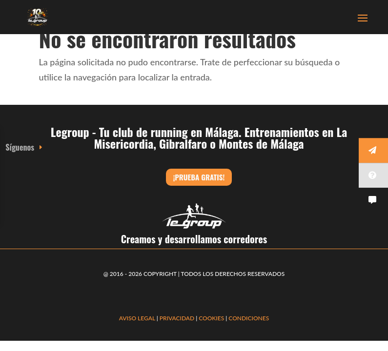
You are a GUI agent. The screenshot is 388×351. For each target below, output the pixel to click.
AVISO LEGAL (137, 318)
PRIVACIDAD (178, 318)
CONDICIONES (248, 318)
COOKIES (211, 318)
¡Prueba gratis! (199, 177)
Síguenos (19, 147)
